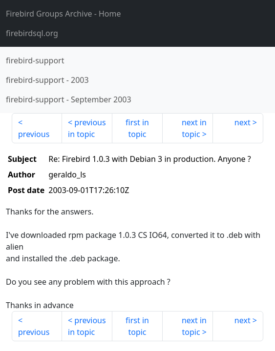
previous (33, 134)
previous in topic (87, 128)
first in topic (137, 128)
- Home (63, 13)
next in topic (194, 128)
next (242, 122)
